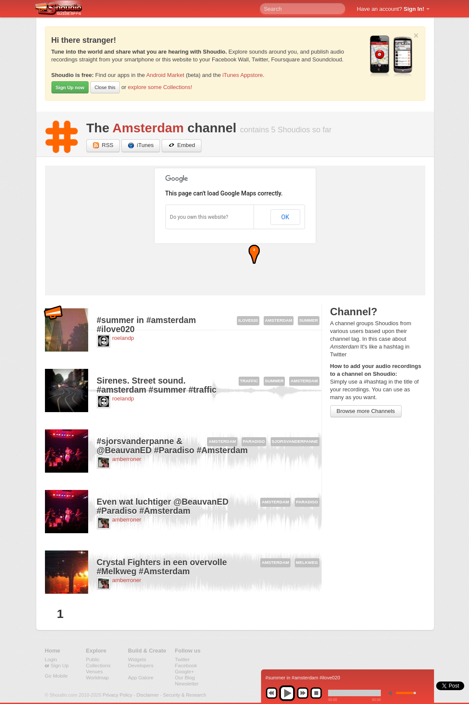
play (287, 693)
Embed (181, 145)
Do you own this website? (199, 217)
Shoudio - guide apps (63, 9)
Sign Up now (70, 87)
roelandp (123, 338)
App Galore (140, 677)
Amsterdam (148, 128)
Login (51, 659)
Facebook (186, 665)
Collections (98, 665)
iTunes (141, 145)
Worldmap (97, 677)
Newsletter (187, 683)
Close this (105, 87)
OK (285, 217)
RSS (103, 145)
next (303, 693)
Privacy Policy (117, 695)
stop (316, 693)
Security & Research (184, 695)
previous (271, 693)
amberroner (126, 459)
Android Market (165, 75)
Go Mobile (56, 675)
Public (93, 659)
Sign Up (60, 665)
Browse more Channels (366, 411)
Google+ (185, 671)
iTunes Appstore (242, 75)
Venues (94, 671)
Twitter (182, 659)
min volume (392, 693)
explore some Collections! (160, 87)
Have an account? (390, 9)
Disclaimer (148, 695)
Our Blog (185, 677)
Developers (140, 665)
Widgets (137, 659)
